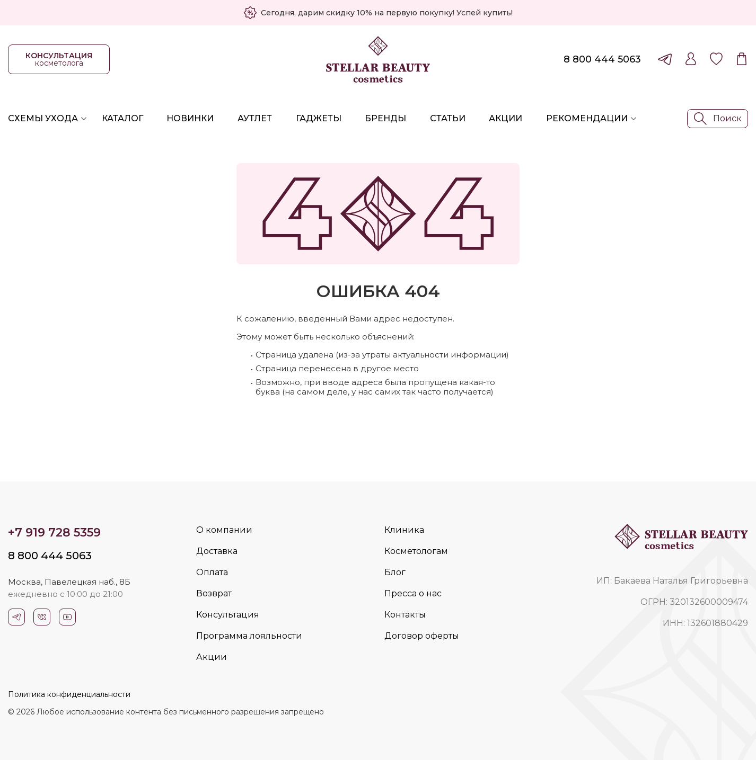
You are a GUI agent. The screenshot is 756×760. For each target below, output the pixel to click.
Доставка (217, 551)
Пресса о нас (413, 593)
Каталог (122, 118)
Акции (505, 118)
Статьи (447, 118)
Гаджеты (318, 118)
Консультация (227, 615)
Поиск (718, 118)
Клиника (404, 530)
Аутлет (255, 118)
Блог (395, 572)
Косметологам (416, 551)
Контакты (405, 615)
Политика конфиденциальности (69, 694)
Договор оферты (421, 636)
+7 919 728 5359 (54, 532)
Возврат (214, 593)
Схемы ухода (43, 118)
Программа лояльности (249, 636)
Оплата (212, 572)
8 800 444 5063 (602, 59)
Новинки (190, 118)
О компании (224, 530)
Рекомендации (587, 118)
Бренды (385, 118)
